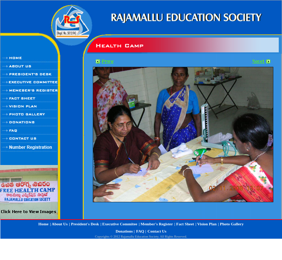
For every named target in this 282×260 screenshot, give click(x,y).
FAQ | (141, 231)
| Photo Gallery (231, 224)
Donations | (125, 231)
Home (43, 224)
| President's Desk (84, 224)
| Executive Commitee (118, 224)
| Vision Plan (206, 224)
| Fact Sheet (184, 224)
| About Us (59, 224)
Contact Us (157, 231)
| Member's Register (156, 224)
